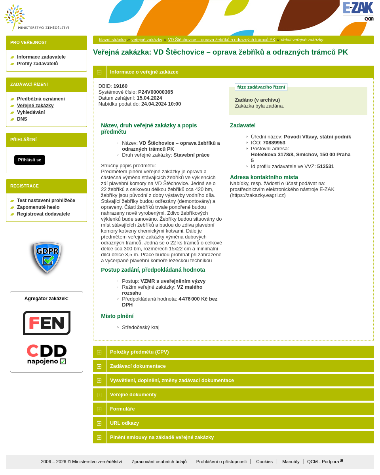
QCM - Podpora (323, 461)
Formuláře (122, 409)
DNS (22, 119)
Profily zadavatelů (37, 63)
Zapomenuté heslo (38, 207)
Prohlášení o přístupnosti (221, 461)
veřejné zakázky (146, 39)
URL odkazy (124, 423)
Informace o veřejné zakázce (144, 72)
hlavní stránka (112, 39)
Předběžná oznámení (41, 99)
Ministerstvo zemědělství (36, 18)
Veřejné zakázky (35, 105)
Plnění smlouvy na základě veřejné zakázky (162, 437)
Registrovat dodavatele (43, 214)
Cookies (264, 461)
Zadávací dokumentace (138, 366)
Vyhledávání (31, 112)
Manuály (291, 461)
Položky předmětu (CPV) (139, 352)
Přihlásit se (29, 159)
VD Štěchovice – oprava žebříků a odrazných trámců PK (221, 39)
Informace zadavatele (41, 57)
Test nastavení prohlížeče (46, 200)
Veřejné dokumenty (133, 394)
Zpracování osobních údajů (159, 461)
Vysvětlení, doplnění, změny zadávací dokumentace (172, 380)
